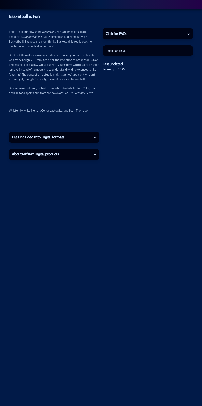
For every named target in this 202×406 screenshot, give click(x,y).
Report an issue (116, 50)
